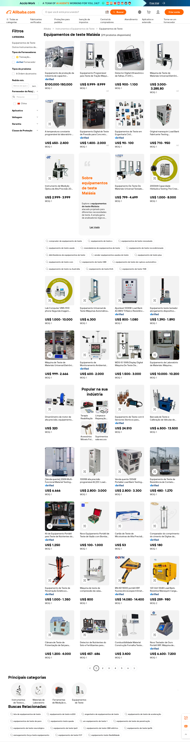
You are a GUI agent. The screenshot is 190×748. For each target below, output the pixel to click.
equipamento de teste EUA (99, 269)
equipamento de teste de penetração (131, 721)
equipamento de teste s (100, 241)
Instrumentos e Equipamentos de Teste (75, 28)
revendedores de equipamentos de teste (100, 248)
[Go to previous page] (90, 668)
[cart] (149, 12)
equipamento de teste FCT (68, 735)
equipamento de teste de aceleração (143, 714)
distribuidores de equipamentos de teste (65, 255)
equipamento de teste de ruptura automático (134, 262)
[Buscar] (118, 12)
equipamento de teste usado (60, 248)
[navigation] (24, 348)
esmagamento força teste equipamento (29, 735)
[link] (186, 718)
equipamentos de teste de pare (25, 721)
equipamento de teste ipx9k (138, 728)
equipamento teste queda (61, 721)
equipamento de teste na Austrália (63, 269)
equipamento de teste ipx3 (63, 728)
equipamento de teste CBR (92, 262)
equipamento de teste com (59, 262)
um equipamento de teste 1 (93, 721)
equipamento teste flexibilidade (104, 735)
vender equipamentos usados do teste (110, 255)
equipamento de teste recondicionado (144, 248)
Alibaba (47, 28)
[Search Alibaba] (74, 12)
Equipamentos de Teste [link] (111, 28)
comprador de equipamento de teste (64, 241)
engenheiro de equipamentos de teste (100, 714)
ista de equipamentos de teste (25, 714)
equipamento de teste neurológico (27, 728)
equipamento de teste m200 (61, 714)
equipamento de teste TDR (132, 269)
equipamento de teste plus (148, 255)
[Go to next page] (134, 668)
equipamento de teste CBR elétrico (100, 728)
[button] (107, 12)
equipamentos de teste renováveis (135, 241)
